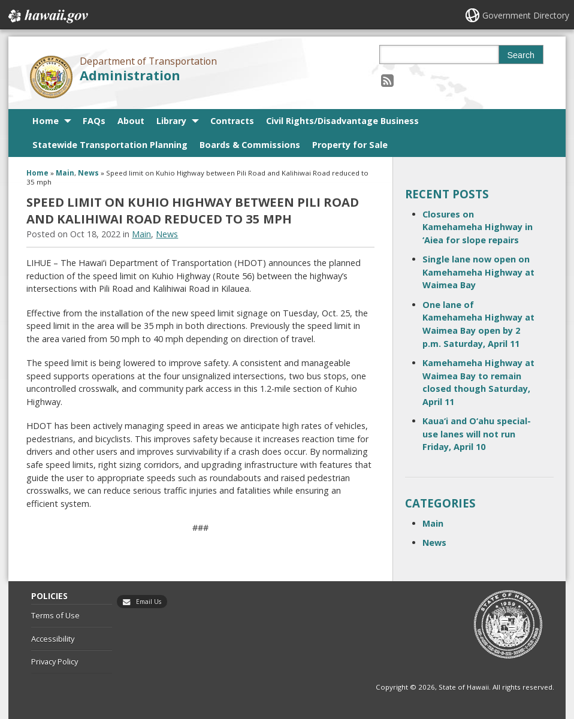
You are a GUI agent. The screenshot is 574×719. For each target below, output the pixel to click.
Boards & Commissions (250, 144)
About (130, 120)
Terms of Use (55, 615)
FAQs (94, 120)
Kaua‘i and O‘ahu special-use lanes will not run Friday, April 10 (476, 433)
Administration (130, 75)
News (88, 172)
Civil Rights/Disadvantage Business (342, 120)
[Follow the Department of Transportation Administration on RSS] (387, 80)
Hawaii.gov (47, 16)
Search (521, 55)
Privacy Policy (54, 661)
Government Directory (525, 15)
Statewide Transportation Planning (110, 144)
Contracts (232, 120)
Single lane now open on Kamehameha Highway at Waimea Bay (478, 272)
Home (45, 120)
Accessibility (52, 638)
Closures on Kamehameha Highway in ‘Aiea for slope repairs (477, 227)
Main (65, 172)
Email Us (148, 601)
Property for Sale (350, 144)
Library (171, 120)
